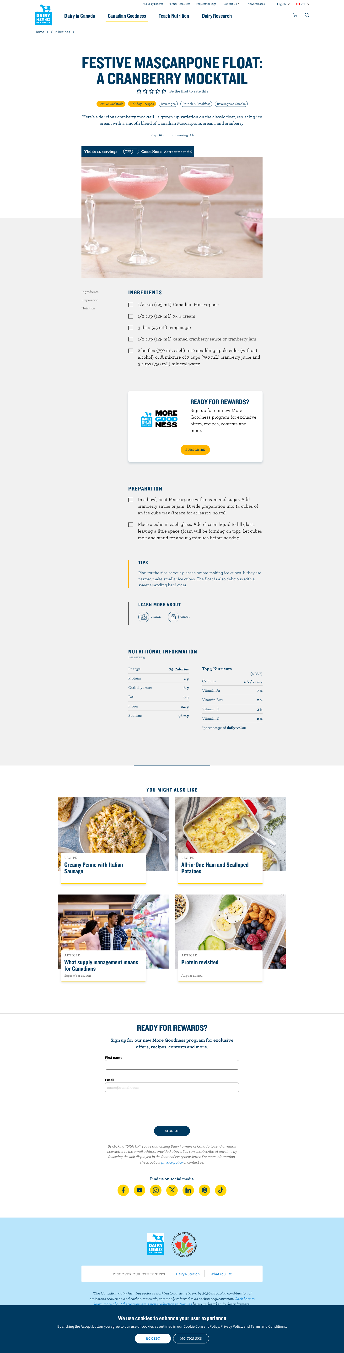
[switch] (157, 151)
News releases (256, 3)
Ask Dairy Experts (153, 3)
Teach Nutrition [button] (174, 15)
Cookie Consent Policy (201, 1326)
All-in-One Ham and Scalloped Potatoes (215, 868)
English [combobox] (281, 4)
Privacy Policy (231, 1326)
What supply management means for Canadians (101, 965)
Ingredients (89, 292)
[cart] (295, 16)
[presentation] (172, 1109)
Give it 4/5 (158, 91)
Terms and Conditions (268, 1326)
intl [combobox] (303, 4)
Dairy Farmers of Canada (43, 14)
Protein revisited (200, 962)
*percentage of (224, 727)
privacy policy (172, 1162)
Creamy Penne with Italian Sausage (93, 868)
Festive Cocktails (111, 104)
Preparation (89, 300)
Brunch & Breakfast (196, 104)
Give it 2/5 (145, 91)
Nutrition (88, 308)
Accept (153, 1338)
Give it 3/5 (151, 91)
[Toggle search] (307, 16)
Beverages (168, 104)
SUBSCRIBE (195, 450)
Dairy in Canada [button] (79, 15)
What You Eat (221, 1274)
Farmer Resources (179, 3)
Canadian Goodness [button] (127, 15)
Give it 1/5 (139, 91)
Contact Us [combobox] (230, 3)
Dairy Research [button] (217, 15)
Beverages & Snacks (231, 104)
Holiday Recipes (142, 104)
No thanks (191, 1338)
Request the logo (206, 3)
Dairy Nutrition (188, 1274)
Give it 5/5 (164, 91)
